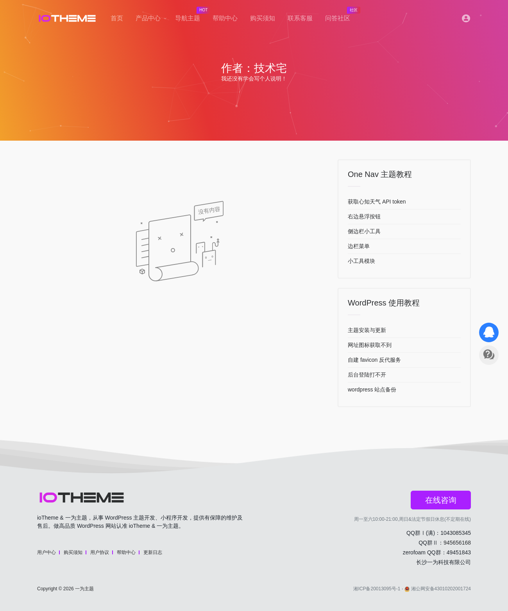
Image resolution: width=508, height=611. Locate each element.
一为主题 (84, 588)
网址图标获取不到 (370, 345)
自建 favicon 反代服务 (374, 360)
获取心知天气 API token (377, 201)
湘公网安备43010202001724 (437, 588)
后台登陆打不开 (367, 375)
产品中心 (148, 18)
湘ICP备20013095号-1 (376, 588)
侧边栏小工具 (364, 231)
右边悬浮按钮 (364, 216)
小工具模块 (361, 261)
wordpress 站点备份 (372, 389)
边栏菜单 (359, 246)
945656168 (457, 543)
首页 (117, 18)
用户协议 (99, 552)
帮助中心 (225, 18)
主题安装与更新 (367, 330)
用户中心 (46, 552)
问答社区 (340, 16)
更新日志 (152, 552)
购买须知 (262, 18)
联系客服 (300, 18)
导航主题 (190, 16)
